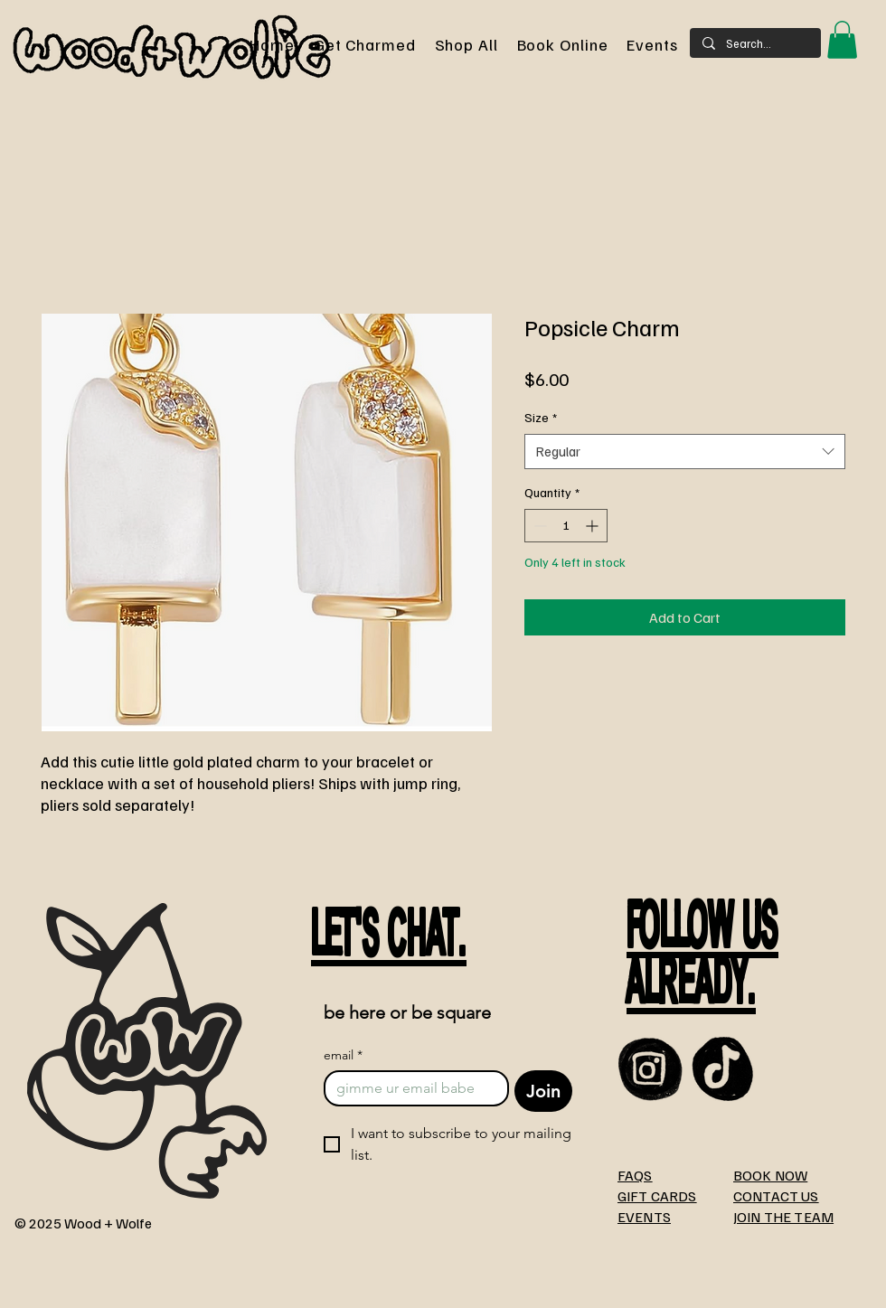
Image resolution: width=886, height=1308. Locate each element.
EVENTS (644, 1217)
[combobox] (684, 451)
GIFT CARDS (657, 1196)
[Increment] (593, 525)
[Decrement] (538, 525)
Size (540, 417)
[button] (842, 40)
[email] (410, 1088)
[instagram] (650, 1069)
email (343, 1055)
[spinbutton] (566, 525)
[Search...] (754, 43)
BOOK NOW (770, 1175)
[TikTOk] (724, 1069)
